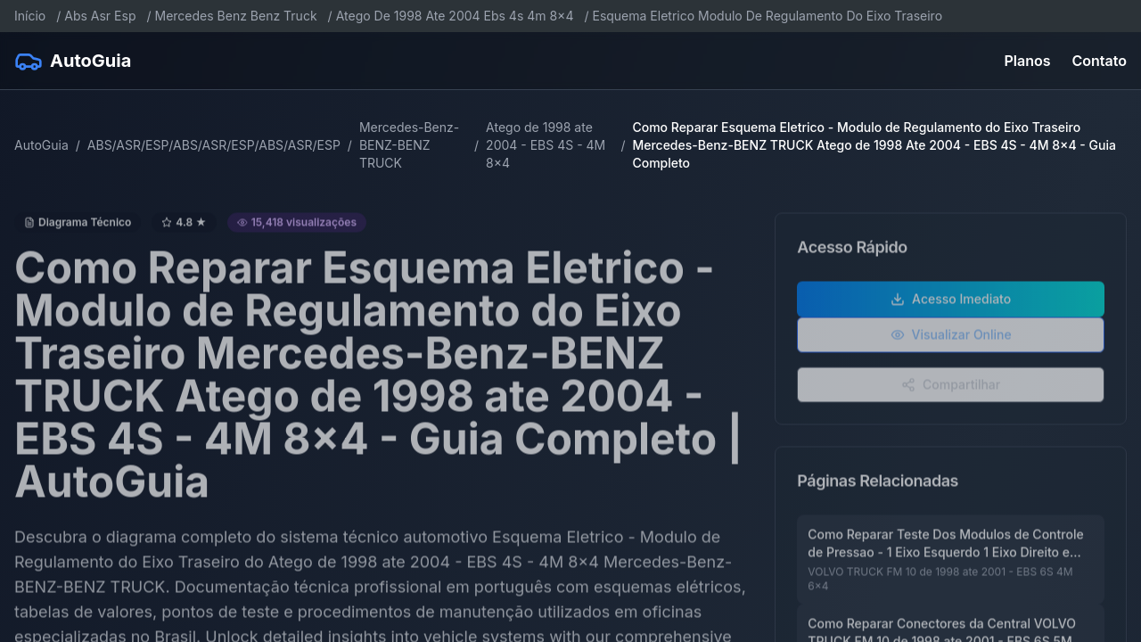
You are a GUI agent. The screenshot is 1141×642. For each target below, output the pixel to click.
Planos (1028, 61)
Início (29, 15)
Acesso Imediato (951, 303)
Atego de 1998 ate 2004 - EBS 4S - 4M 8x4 (545, 144)
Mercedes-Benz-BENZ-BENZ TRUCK (409, 144)
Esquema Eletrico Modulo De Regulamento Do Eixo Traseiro (767, 15)
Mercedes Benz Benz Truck (236, 15)
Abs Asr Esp (99, 15)
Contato (1099, 61)
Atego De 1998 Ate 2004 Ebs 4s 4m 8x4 (455, 15)
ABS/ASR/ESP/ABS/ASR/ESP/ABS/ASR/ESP (214, 144)
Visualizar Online (951, 339)
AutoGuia (41, 144)
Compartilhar (950, 389)
